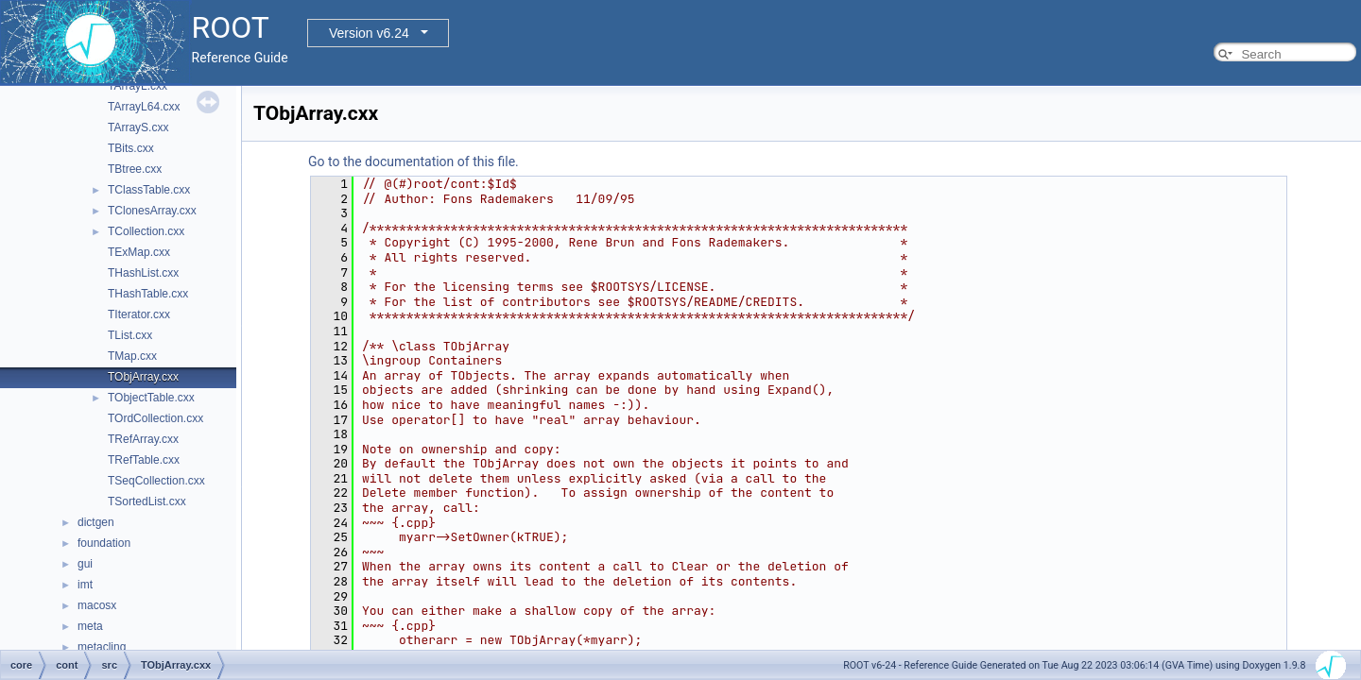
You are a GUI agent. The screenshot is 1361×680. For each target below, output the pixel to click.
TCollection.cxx (146, 231)
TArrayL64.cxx (144, 106)
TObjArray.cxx (143, 376)
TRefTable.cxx (144, 460)
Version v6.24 (369, 33)
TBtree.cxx (135, 169)
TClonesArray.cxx (152, 210)
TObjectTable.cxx (151, 397)
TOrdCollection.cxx (155, 418)
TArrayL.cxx (137, 86)
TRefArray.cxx (143, 439)
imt (85, 584)
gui (85, 563)
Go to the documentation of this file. (413, 161)
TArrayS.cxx (138, 127)
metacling (102, 647)
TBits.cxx (131, 148)
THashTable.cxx (148, 293)
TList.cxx (130, 335)
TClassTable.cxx (149, 189)
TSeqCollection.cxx (156, 480)
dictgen (96, 522)
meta (90, 626)
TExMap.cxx (139, 252)
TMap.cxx (132, 356)
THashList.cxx (143, 273)
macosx (97, 605)
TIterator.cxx (139, 314)
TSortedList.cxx (147, 501)
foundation (104, 543)
